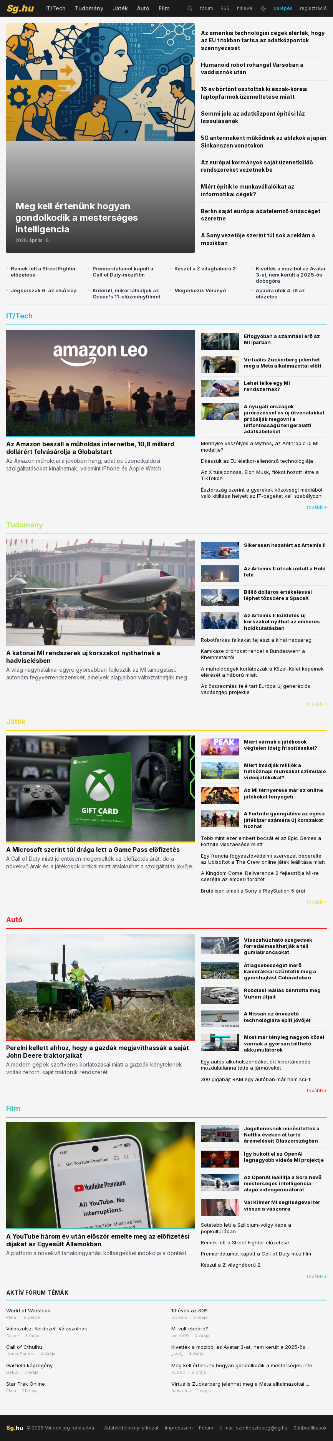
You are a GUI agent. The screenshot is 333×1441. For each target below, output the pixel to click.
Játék (120, 8)
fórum (206, 8)
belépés (283, 8)
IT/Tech (55, 8)
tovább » (317, 507)
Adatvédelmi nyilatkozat (131, 1428)
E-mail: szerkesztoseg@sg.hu (253, 1428)
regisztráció (313, 8)
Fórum (206, 1428)
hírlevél (245, 8)
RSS (225, 8)
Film (164, 8)
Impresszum (179, 1428)
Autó (143, 8)
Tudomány (89, 8)
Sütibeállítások (310, 1428)
